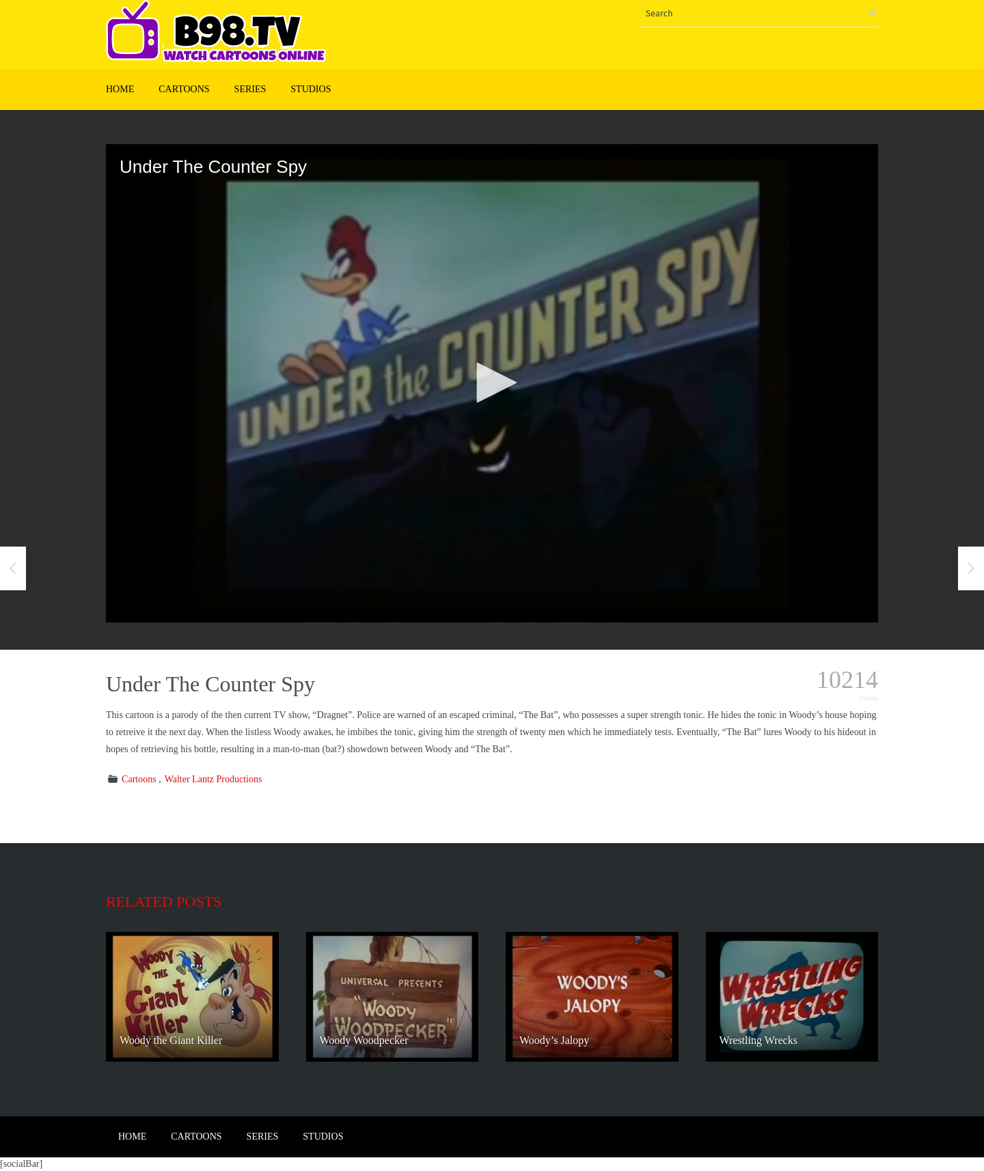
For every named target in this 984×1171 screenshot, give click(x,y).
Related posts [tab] (163, 901)
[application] (492, 383)
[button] (492, 383)
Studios (310, 89)
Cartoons (184, 89)
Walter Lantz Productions (213, 779)
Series (250, 89)
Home (120, 89)
